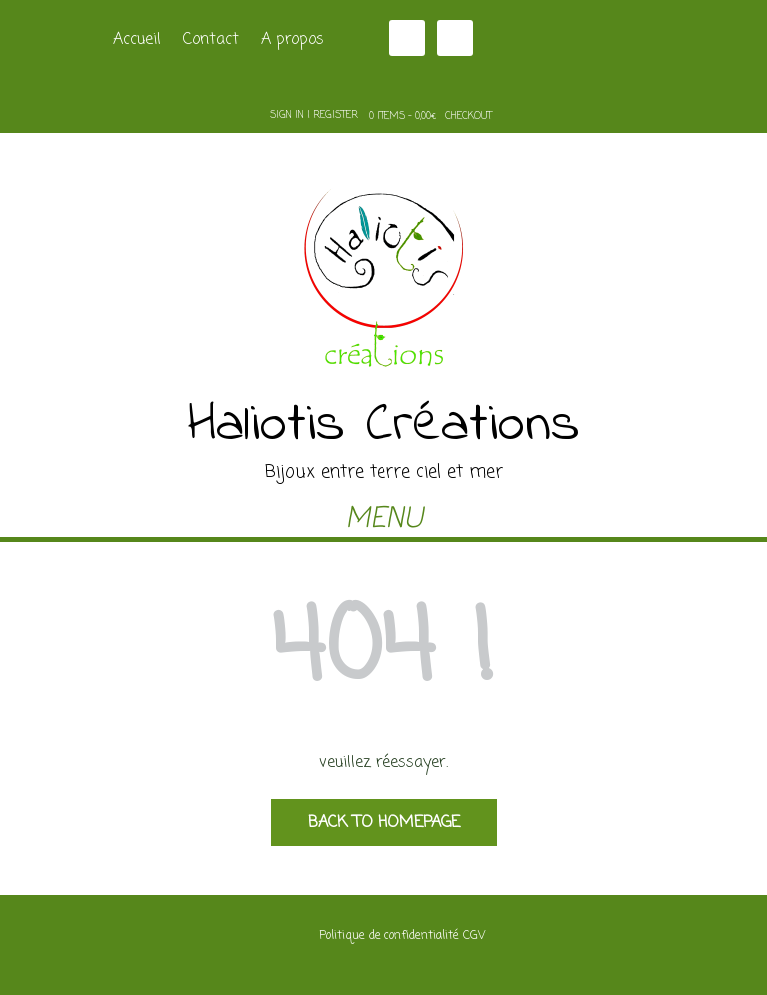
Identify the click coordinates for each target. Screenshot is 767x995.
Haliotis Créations (384, 426)
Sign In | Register (314, 115)
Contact (211, 40)
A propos (292, 40)
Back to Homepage (384, 823)
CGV (474, 936)
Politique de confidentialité (389, 936)
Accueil (137, 40)
